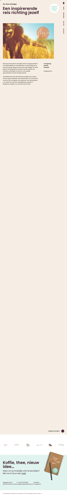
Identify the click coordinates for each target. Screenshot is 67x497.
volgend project (54, 431)
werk (64, 8)
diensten (64, 15)
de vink (64, 23)
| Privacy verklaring (27, 493)
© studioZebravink (7, 493)
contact (64, 31)
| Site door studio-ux (37, 493)
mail (24, 473)
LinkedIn (36, 482)
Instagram (37, 484)
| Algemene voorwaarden (17, 493)
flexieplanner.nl (48, 71)
